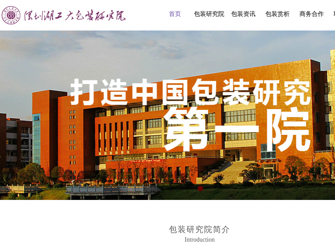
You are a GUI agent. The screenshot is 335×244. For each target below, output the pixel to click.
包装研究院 (209, 14)
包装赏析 (277, 14)
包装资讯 (243, 14)
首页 (175, 14)
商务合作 (311, 14)
